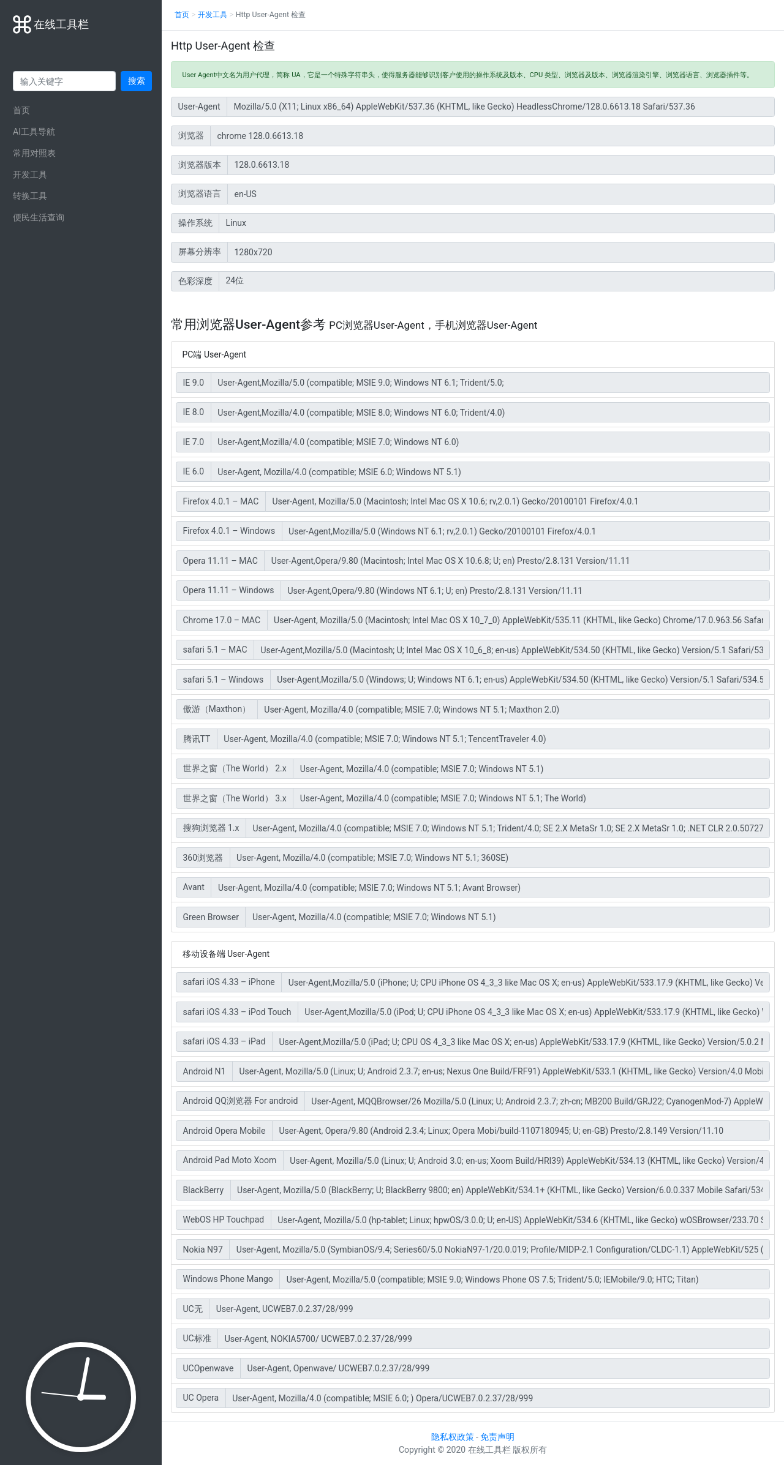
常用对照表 (34, 153)
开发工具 (30, 174)
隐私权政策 (452, 1437)
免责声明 (497, 1437)
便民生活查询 (38, 217)
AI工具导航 (34, 132)
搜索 (136, 81)
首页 (21, 110)
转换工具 (30, 196)
